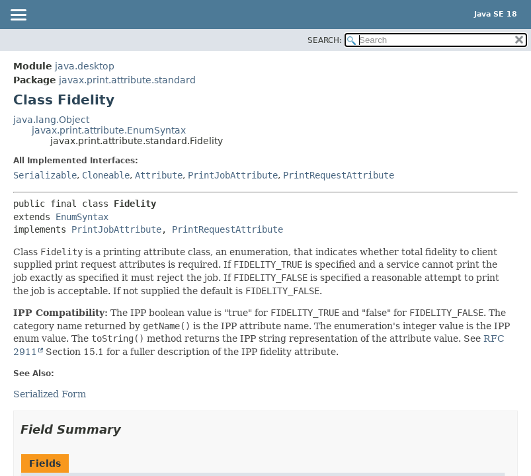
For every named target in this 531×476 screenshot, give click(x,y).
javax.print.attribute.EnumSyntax (109, 130)
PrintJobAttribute (233, 175)
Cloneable (106, 175)
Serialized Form (49, 394)
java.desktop (84, 66)
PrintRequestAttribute (338, 175)
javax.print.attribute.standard (127, 80)
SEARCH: (324, 40)
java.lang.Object (51, 119)
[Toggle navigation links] (18, 16)
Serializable (45, 175)
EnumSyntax (82, 217)
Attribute (159, 175)
